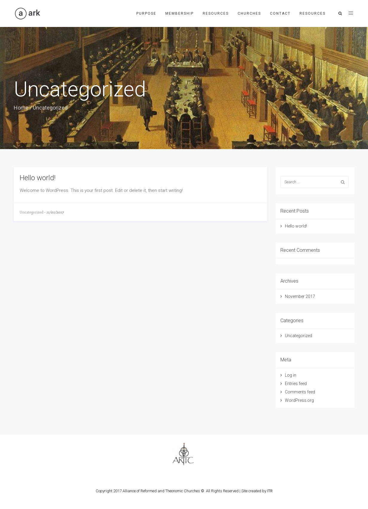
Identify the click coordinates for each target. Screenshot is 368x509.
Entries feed (296, 383)
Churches (249, 13)
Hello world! (38, 178)
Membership (179, 13)
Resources (216, 13)
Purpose (146, 13)
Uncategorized (31, 212)
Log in (290, 375)
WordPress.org (299, 400)
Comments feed (300, 392)
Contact (280, 13)
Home (21, 107)
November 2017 (300, 296)
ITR (270, 491)
